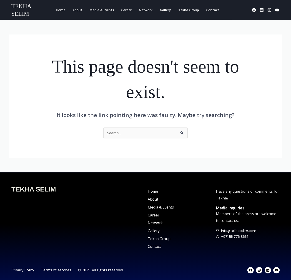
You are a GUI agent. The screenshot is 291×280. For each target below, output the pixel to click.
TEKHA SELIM (33, 189)
